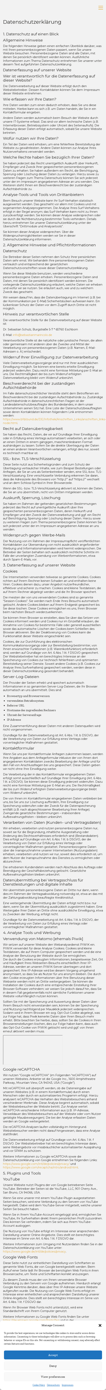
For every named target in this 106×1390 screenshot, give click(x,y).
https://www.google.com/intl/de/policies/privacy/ (36, 1164)
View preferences (53, 1377)
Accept (53, 1355)
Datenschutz (53, 1385)
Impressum (67, 1385)
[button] (100, 1325)
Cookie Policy (39, 1385)
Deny (53, 1366)
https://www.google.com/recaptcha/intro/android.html (40, 1167)
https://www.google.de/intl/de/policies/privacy (34, 1251)
